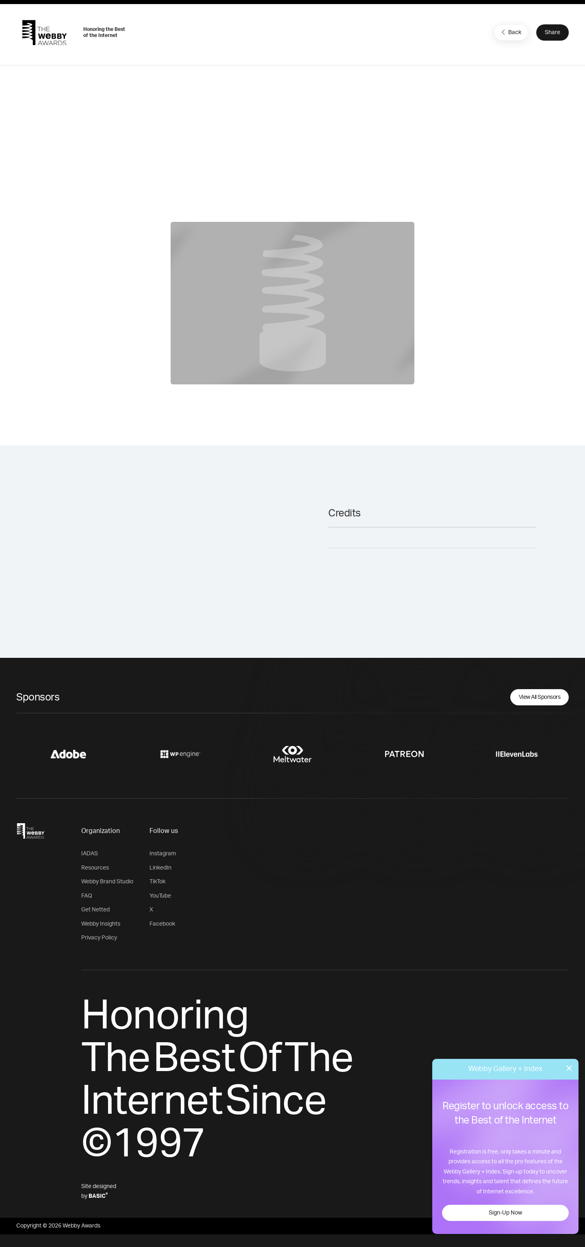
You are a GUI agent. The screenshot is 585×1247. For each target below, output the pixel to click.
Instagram (163, 854)
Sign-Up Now (505, 1213)
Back (510, 32)
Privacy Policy (99, 938)
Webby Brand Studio (107, 882)
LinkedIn (160, 868)
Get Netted (95, 910)
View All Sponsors (540, 697)
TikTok (157, 882)
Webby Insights (100, 924)
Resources (95, 868)
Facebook (162, 924)
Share (552, 32)
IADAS (89, 854)
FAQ (86, 896)
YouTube (160, 896)
